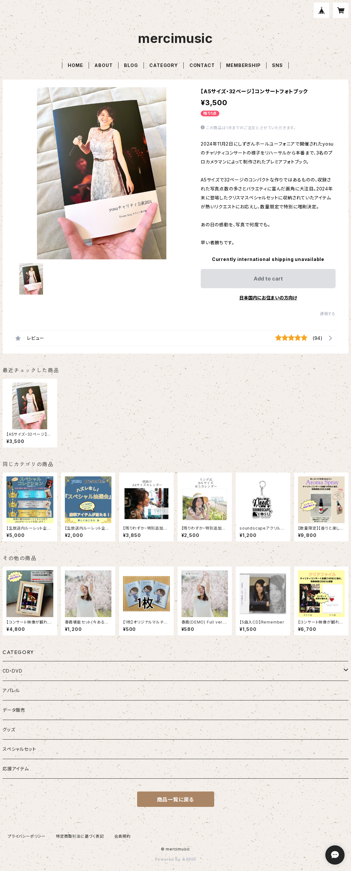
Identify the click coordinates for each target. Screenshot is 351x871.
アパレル (11, 690)
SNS (277, 65)
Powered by (175, 859)
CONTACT (202, 65)
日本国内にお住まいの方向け (268, 297)
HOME (75, 65)
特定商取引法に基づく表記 (80, 836)
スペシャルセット (19, 749)
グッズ (9, 729)
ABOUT (103, 65)
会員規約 (122, 836)
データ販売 (14, 710)
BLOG (131, 65)
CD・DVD (12, 671)
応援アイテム (16, 768)
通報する (328, 313)
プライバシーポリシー (27, 836)
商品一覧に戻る (175, 799)
